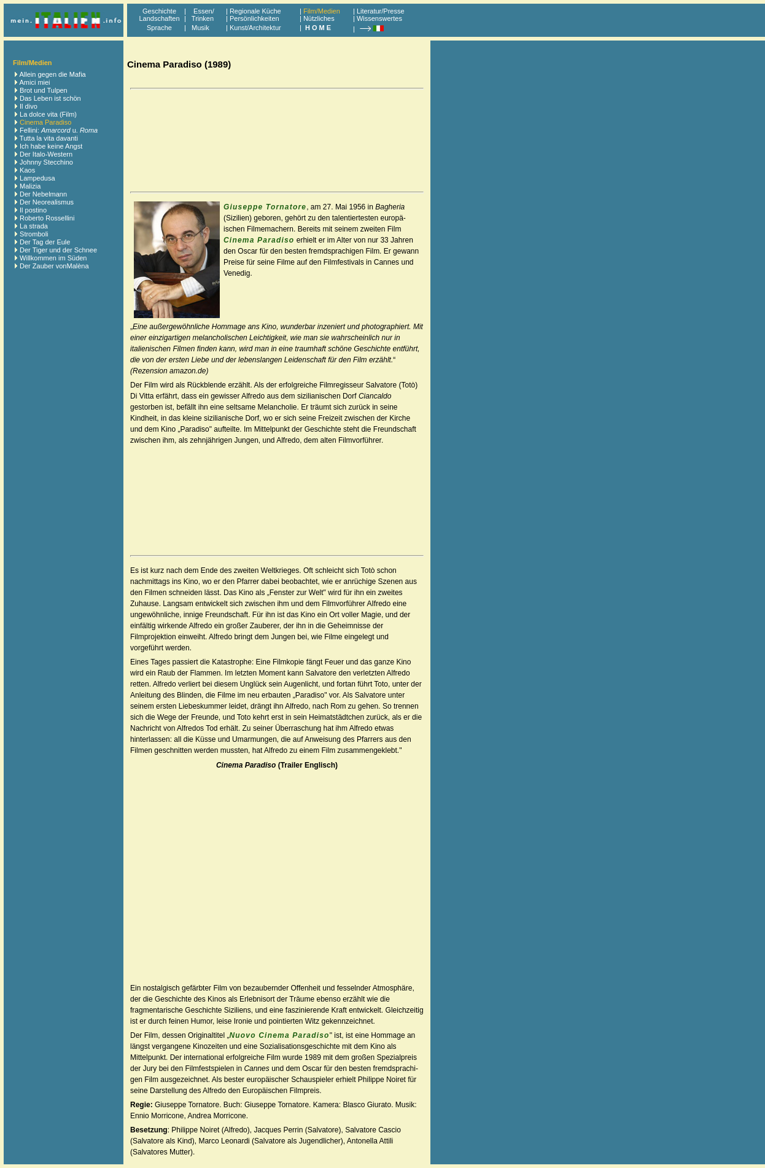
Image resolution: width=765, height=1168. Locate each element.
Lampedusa (37, 178)
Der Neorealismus (47, 202)
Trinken (201, 18)
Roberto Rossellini (47, 218)
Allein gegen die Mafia (52, 74)
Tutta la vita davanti (49, 138)
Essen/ (203, 11)
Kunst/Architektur (255, 27)
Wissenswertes (379, 18)
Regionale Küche (255, 11)
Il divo (28, 106)
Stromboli (34, 234)
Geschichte (159, 11)
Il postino (33, 210)
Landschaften (159, 18)
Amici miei (34, 82)
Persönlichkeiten (254, 18)
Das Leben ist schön (50, 98)
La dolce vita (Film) (48, 114)
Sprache (159, 27)
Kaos (27, 170)
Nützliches (319, 18)
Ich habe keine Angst (51, 146)
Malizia (30, 186)
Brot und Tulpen (44, 90)
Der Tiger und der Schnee (58, 250)
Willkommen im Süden (53, 258)
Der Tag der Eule (45, 242)
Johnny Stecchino (46, 162)
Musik (200, 27)
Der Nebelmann (43, 194)
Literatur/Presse (381, 11)
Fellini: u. (59, 130)
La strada (34, 226)
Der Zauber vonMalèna (54, 266)
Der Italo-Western (46, 154)
